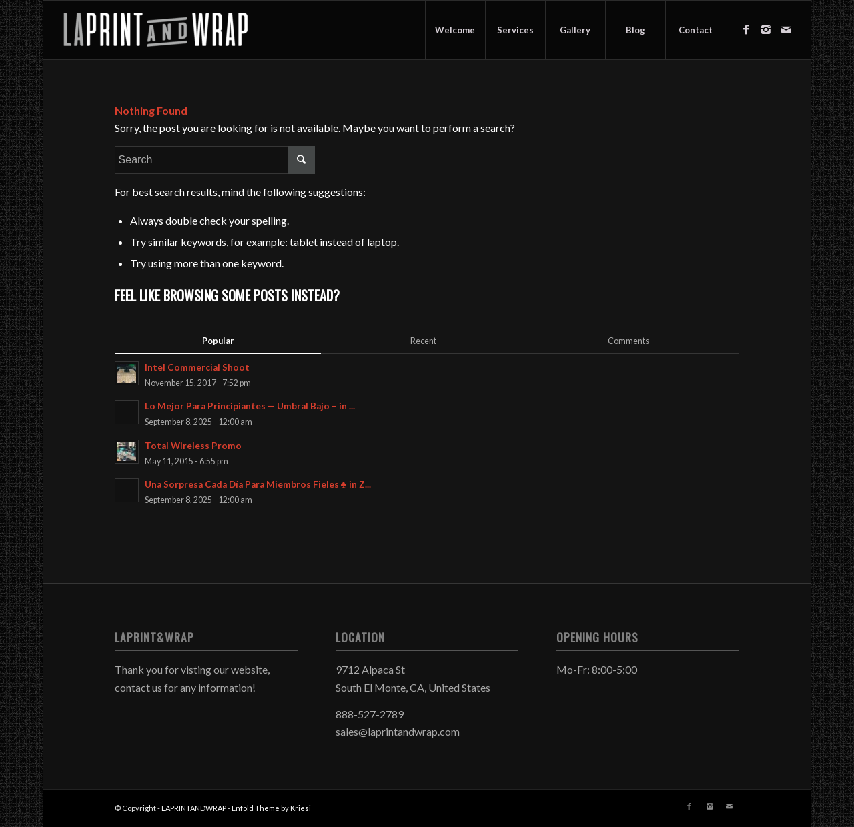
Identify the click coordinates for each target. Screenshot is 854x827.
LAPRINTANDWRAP (193, 808)
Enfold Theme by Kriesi (271, 808)
